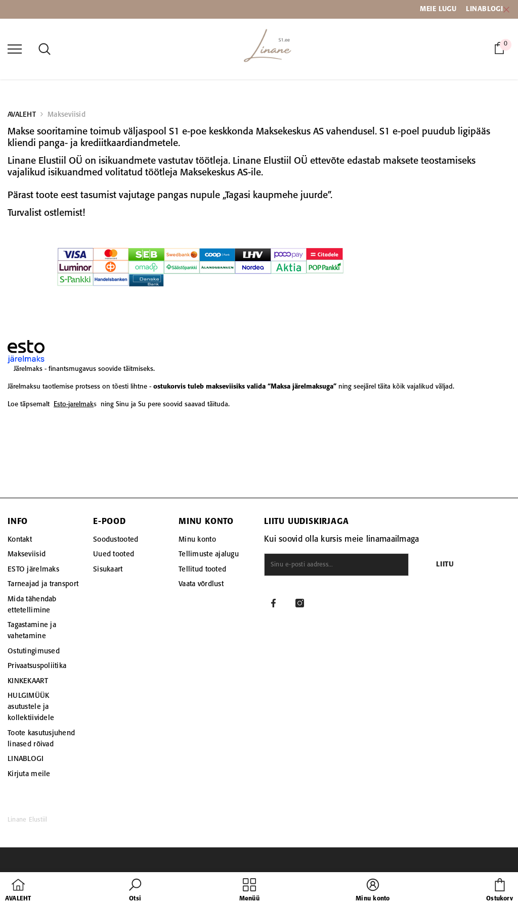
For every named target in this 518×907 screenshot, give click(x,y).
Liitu (445, 564)
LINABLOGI (484, 9)
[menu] (15, 48)
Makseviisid (66, 114)
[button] (135, 890)
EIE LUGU (441, 9)
